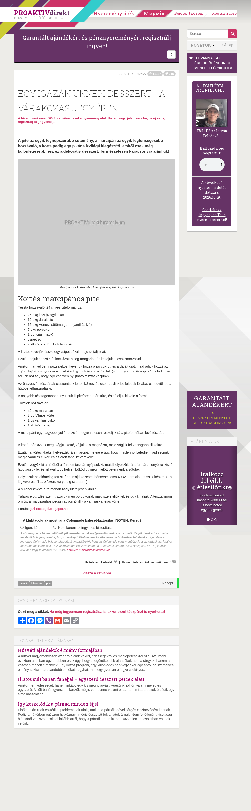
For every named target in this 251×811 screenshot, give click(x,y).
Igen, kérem (31, 528)
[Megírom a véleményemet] (174, 562)
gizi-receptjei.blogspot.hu (49, 509)
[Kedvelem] (115, 562)
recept (23, 583)
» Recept (166, 583)
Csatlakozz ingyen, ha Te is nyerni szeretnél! (212, 214)
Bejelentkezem (189, 13)
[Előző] (190, 485)
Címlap (227, 45)
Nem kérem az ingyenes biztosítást (82, 528)
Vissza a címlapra (96, 573)
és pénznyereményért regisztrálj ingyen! (212, 410)
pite (48, 583)
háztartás (37, 583)
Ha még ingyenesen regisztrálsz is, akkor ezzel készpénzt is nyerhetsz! (107, 612)
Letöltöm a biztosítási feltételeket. (88, 550)
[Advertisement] (212, 312)
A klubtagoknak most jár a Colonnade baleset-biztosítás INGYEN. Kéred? (82, 520)
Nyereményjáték (114, 13)
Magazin (154, 13)
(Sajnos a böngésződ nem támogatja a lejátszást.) (212, 164)
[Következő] (233, 485)
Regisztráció (224, 13)
